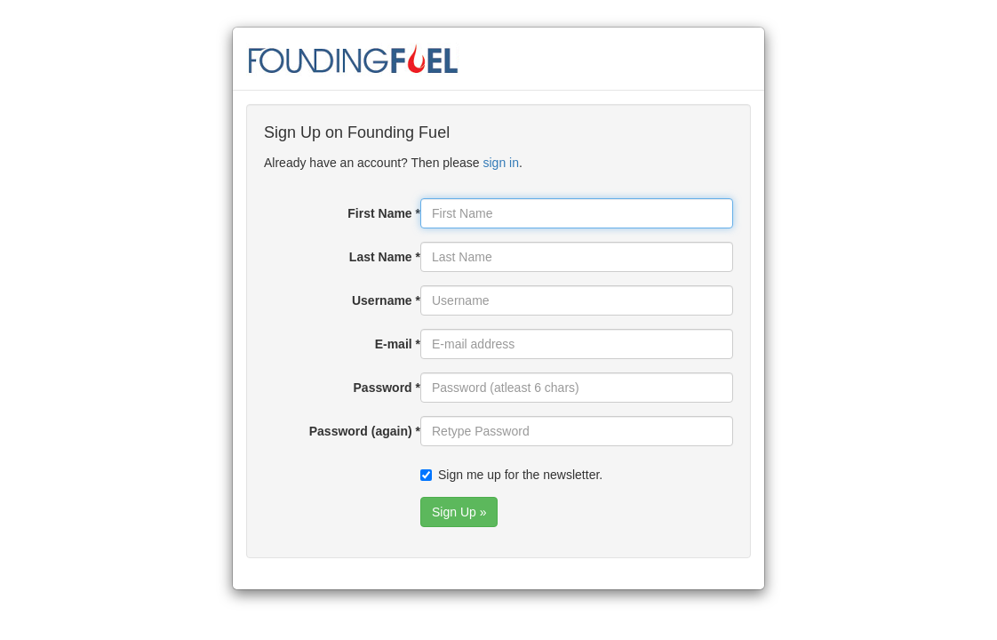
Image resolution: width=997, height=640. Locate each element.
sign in (500, 163)
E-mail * (397, 344)
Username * (386, 300)
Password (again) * (364, 431)
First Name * (383, 213)
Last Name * (384, 257)
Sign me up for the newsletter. (511, 475)
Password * (387, 387)
